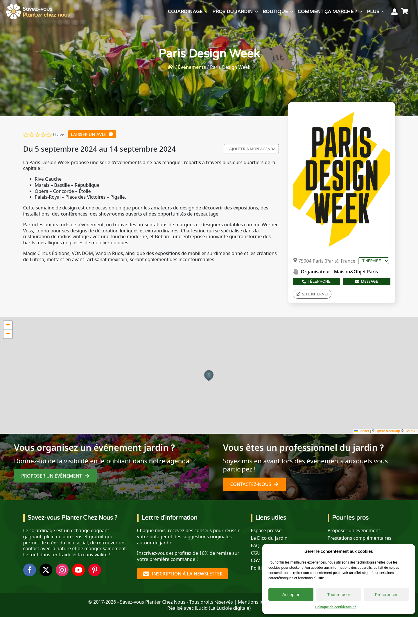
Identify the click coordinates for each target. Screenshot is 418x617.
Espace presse (266, 531)
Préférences (386, 594)
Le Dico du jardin (269, 538)
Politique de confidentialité (335, 607)
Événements (192, 67)
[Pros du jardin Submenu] (256, 11)
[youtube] (78, 570)
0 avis (59, 134)
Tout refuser (338, 594)
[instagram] (62, 570)
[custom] (94, 570)
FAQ (255, 546)
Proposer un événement (354, 531)
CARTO (410, 431)
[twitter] (46, 570)
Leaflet (361, 431)
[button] (209, 375)
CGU (256, 553)
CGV (255, 560)
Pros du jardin (232, 12)
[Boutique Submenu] (291, 11)
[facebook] (29, 570)
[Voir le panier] (405, 11)
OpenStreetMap (387, 431)
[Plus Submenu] (383, 11)
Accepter (290, 594)
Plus (373, 12)
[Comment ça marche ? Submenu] (361, 11)
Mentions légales (256, 602)
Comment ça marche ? (327, 12)
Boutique (275, 12)
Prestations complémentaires (360, 538)
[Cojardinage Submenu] (206, 11)
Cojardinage (185, 12)
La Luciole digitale (229, 608)
